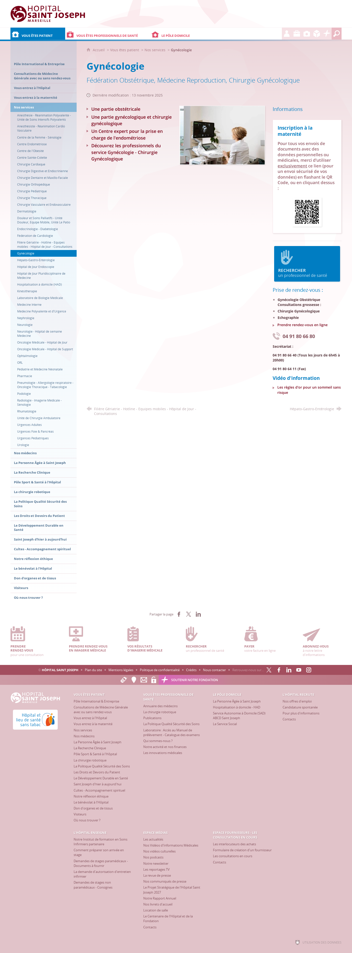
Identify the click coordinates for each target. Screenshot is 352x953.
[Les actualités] (153, 839)
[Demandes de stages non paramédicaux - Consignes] (93, 884)
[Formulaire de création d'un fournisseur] (242, 850)
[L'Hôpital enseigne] (297, 34)
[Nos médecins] (84, 736)
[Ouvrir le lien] (307, 211)
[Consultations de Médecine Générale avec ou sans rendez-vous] (101, 709)
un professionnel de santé (307, 264)
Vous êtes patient (124, 50)
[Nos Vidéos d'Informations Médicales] (170, 845)
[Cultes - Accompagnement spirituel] (99, 790)
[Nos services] (83, 730)
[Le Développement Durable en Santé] (101, 778)
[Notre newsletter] (155, 863)
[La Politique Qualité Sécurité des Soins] (102, 766)
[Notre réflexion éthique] (91, 796)
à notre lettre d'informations (322, 641)
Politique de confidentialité (160, 670)
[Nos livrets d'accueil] (157, 904)
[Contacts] (289, 719)
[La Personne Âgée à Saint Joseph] (97, 742)
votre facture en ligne (263, 639)
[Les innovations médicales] (162, 753)
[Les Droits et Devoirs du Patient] (97, 772)
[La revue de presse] (157, 875)
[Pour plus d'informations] (301, 713)
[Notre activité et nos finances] (165, 747)
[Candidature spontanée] (300, 707)
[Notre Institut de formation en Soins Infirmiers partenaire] (100, 841)
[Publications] (152, 718)
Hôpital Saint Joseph (60, 670)
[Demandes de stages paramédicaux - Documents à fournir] (101, 863)
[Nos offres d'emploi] (297, 701)
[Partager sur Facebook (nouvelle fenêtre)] (179, 614)
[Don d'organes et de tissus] (93, 808)
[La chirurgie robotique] (90, 760)
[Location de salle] (155, 910)
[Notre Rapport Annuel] (159, 898)
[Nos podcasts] (153, 857)
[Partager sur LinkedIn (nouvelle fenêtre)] (198, 614)
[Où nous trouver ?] (87, 820)
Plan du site (93, 670)
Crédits (191, 670)
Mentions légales (120, 670)
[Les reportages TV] (156, 869)
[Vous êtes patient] (37, 34)
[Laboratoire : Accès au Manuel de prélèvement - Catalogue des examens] (171, 732)
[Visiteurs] (80, 814)
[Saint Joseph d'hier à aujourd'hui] (97, 784)
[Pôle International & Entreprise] (96, 701)
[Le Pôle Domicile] (191, 34)
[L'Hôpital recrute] (287, 34)
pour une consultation (29, 641)
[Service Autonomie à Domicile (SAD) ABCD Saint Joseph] (239, 715)
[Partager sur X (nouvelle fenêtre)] (188, 614)
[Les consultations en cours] (232, 856)
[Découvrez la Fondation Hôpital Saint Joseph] (327, 34)
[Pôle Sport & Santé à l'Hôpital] (95, 754)
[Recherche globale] (337, 34)
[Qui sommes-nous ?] (158, 741)
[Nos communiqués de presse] (164, 881)
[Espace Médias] (307, 34)
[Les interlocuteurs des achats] (234, 844)
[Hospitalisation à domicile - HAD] (236, 707)
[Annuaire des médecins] (160, 706)
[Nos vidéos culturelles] (159, 851)
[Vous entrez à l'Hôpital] (90, 718)
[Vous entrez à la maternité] (93, 724)
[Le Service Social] (225, 724)
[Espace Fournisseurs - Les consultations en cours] (317, 34)
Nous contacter (214, 670)
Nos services (155, 50)
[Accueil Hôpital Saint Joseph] (47, 13)
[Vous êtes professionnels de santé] (107, 34)
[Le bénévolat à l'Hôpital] (91, 802)
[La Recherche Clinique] (90, 748)
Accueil (99, 50)
